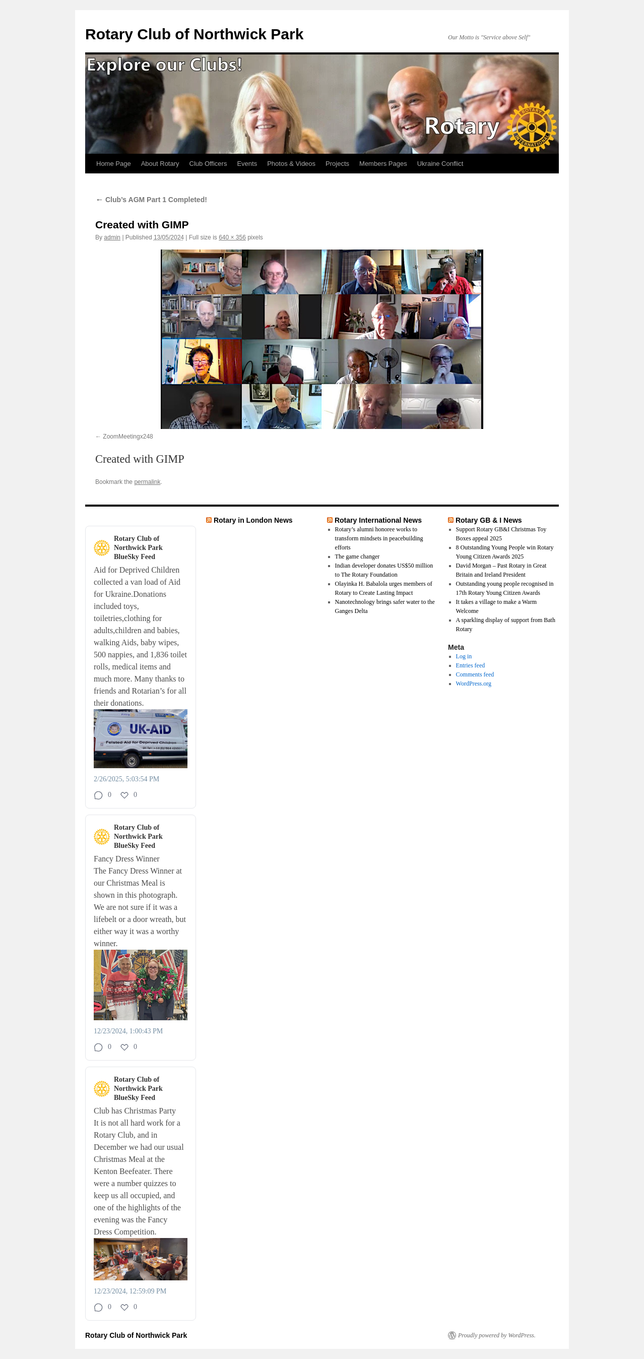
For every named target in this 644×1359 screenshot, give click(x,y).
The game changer (357, 556)
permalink (147, 481)
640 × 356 (232, 237)
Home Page (113, 163)
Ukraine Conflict (440, 163)
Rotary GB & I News (489, 520)
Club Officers (208, 163)
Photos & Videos (291, 163)
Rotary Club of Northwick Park (194, 34)
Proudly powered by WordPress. (497, 1335)
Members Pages (383, 163)
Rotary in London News (253, 520)
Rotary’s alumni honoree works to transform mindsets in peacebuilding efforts (379, 538)
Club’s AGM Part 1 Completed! (151, 200)
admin (112, 237)
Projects (337, 163)
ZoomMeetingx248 (128, 436)
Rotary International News (378, 520)
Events (247, 163)
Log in (464, 656)
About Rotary (160, 163)
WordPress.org (473, 683)
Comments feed (475, 674)
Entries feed (470, 665)
